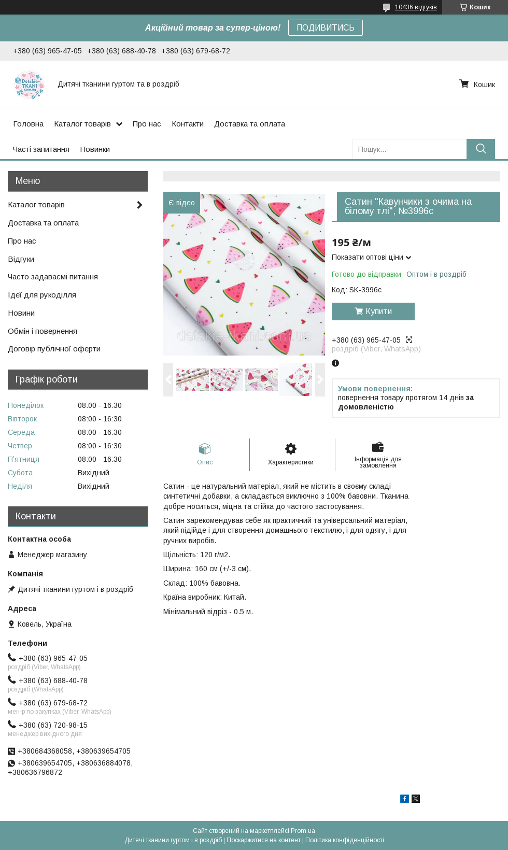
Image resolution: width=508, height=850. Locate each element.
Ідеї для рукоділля (42, 294)
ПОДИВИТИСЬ (326, 27)
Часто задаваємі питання (53, 276)
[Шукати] (481, 149)
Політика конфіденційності (344, 840)
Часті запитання (41, 149)
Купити (378, 311)
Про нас (147, 123)
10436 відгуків (416, 7)
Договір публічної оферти (54, 348)
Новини (21, 312)
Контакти (188, 123)
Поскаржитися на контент (264, 840)
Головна (28, 123)
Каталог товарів (82, 123)
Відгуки (21, 258)
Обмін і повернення (42, 331)
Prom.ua (303, 830)
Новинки (95, 149)
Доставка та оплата (249, 123)
